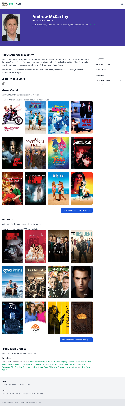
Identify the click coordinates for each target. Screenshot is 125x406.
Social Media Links (103, 64)
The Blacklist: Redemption (22, 367)
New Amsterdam (61, 367)
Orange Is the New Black (23, 364)
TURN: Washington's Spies (57, 364)
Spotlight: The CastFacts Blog (32, 393)
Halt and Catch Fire (77, 364)
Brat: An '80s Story (38, 361)
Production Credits (103, 81)
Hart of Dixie (86, 361)
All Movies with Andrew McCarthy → (76, 210)
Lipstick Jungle (62, 361)
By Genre (21, 384)
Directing (99, 84)
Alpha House (7, 364)
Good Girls (48, 367)
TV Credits (100, 75)
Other (28, 384)
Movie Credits (101, 70)
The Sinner (38, 367)
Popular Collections (9, 384)
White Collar (74, 361)
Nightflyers (73, 367)
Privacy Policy (15, 393)
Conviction (6, 367)
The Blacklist (40, 364)
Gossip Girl (50, 361)
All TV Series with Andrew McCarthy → (76, 340)
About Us (5, 393)
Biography (100, 59)
